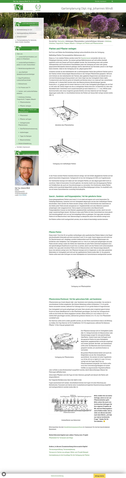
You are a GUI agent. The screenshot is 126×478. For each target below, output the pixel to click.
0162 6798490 (23, 195)
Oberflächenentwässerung (28, 129)
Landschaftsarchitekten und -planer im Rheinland (27, 58)
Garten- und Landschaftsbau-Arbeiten (27, 92)
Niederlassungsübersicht (26, 68)
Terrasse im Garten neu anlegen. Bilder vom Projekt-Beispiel (68, 452)
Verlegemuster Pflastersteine (24, 124)
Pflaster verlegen (25, 106)
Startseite (61, 41)
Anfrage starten (99, 476)
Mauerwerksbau (25, 140)
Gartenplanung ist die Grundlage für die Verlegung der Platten (69, 455)
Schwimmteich (22, 37)
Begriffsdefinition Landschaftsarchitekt (24, 79)
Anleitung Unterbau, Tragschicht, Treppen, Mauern (26, 98)
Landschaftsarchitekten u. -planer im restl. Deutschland (26, 64)
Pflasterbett (24, 115)
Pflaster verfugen (25, 119)
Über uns (20, 54)
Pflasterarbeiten (25, 102)
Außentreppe (24, 132)
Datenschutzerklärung (57, 476)
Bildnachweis (22, 84)
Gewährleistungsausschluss (73, 427)
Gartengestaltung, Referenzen (26, 33)
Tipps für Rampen (25, 136)
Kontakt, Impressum (100, 1)
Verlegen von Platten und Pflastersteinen (27, 111)
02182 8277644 (35, 1)
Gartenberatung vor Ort (24, 30)
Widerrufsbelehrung (24, 143)
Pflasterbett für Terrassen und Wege (61, 438)
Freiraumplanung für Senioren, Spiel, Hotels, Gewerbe (25, 41)
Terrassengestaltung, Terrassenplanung (62, 449)
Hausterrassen (86, 58)
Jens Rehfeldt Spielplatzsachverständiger (26, 73)
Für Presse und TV (24, 87)
